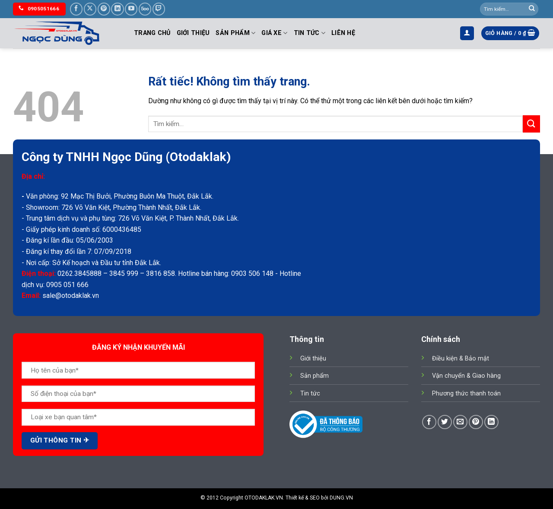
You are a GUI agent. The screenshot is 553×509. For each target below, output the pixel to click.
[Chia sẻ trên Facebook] (429, 422)
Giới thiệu (193, 33)
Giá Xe (274, 33)
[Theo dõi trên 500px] (145, 9)
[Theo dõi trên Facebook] (76, 9)
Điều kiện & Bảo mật (460, 358)
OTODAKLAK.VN (264, 498)
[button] (467, 33)
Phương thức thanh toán (466, 393)
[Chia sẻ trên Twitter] (445, 422)
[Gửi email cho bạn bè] (460, 422)
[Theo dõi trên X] (90, 9)
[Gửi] (531, 9)
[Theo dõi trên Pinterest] (104, 9)
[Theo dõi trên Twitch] (159, 9)
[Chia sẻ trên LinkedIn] (491, 422)
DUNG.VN (341, 498)
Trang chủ (152, 33)
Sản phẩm (235, 33)
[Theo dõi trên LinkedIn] (117, 9)
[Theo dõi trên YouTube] (131, 9)
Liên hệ (343, 33)
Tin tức (310, 33)
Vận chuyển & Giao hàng (466, 375)
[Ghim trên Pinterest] (476, 422)
